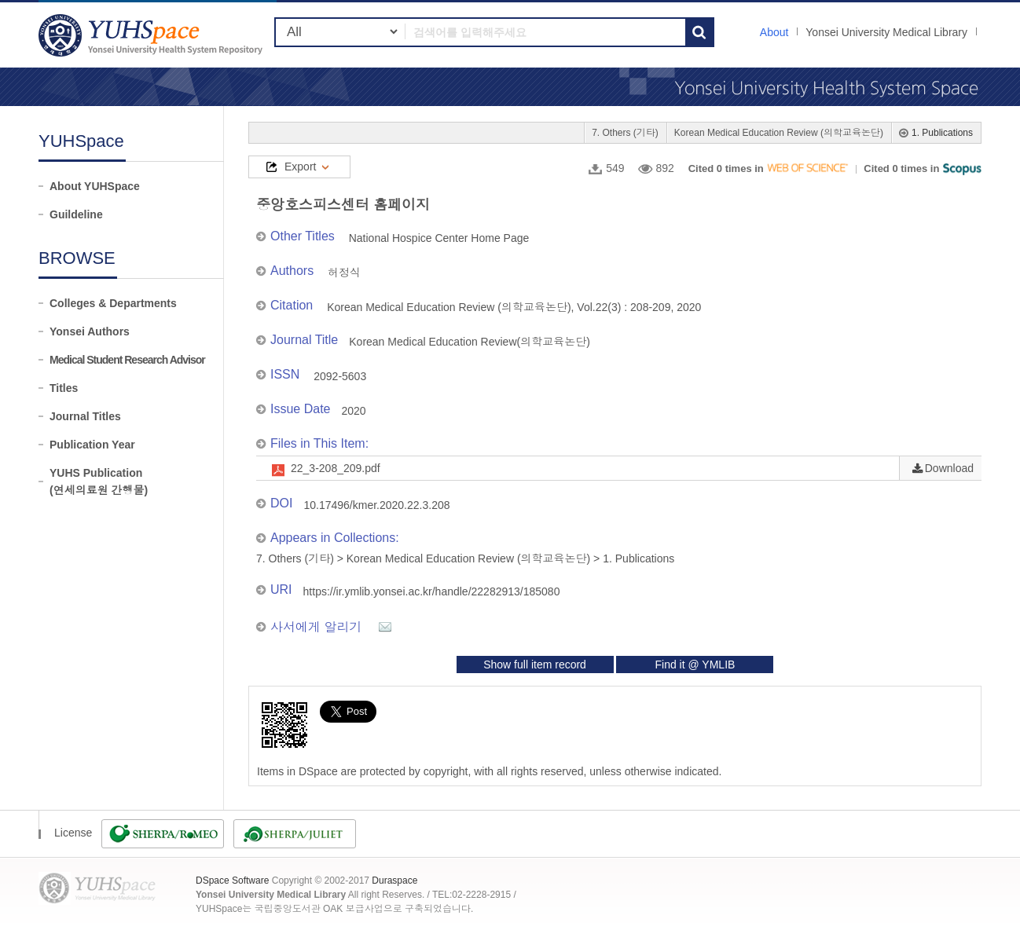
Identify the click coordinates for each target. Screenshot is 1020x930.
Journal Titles (85, 416)
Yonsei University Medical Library (886, 32)
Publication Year (92, 444)
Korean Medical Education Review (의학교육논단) (778, 132)
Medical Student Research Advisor (127, 359)
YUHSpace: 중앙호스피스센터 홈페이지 (152, 35)
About (774, 32)
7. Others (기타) (625, 132)
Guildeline (76, 214)
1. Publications (942, 132)
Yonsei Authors (90, 331)
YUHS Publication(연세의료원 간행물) (99, 481)
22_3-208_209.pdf (335, 468)
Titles (64, 388)
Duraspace (394, 880)
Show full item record (534, 664)
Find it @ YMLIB (695, 664)
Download (949, 468)
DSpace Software (232, 880)
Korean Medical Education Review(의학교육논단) (469, 341)
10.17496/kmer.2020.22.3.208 (376, 505)
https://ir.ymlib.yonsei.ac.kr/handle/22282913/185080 (431, 591)
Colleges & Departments (113, 303)
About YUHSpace (95, 186)
